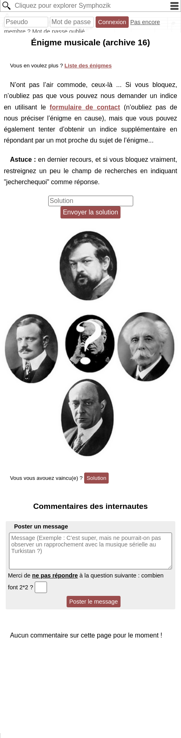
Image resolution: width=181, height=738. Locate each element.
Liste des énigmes (88, 65)
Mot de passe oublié (58, 31)
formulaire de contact (85, 107)
